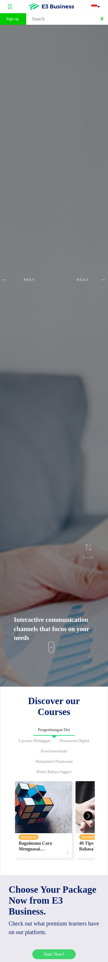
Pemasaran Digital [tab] (74, 741)
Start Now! (54, 954)
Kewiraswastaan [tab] (54, 751)
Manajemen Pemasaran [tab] (54, 761)
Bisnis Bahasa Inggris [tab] (53, 772)
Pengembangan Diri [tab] (54, 730)
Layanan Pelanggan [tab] (34, 741)
